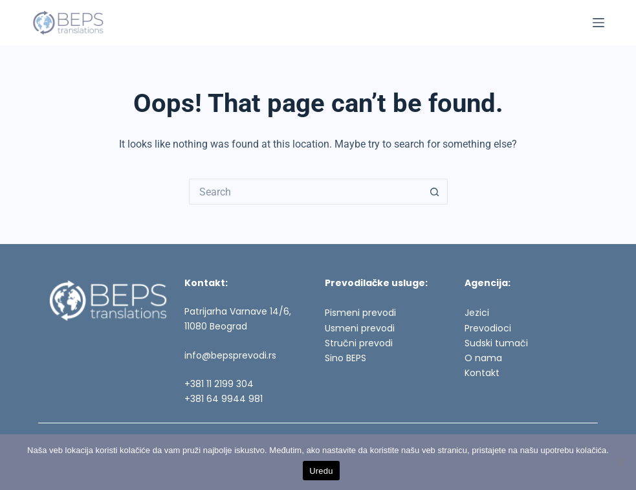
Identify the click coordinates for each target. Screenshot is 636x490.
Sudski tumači (496, 343)
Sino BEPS (345, 357)
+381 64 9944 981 (223, 398)
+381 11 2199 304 (219, 383)
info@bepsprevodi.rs (230, 355)
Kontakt (482, 372)
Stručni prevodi (359, 343)
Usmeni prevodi (360, 328)
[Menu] (598, 22)
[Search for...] (305, 192)
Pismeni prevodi (360, 312)
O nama (483, 357)
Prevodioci (488, 328)
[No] (619, 462)
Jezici (477, 312)
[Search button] (435, 192)
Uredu (321, 471)
